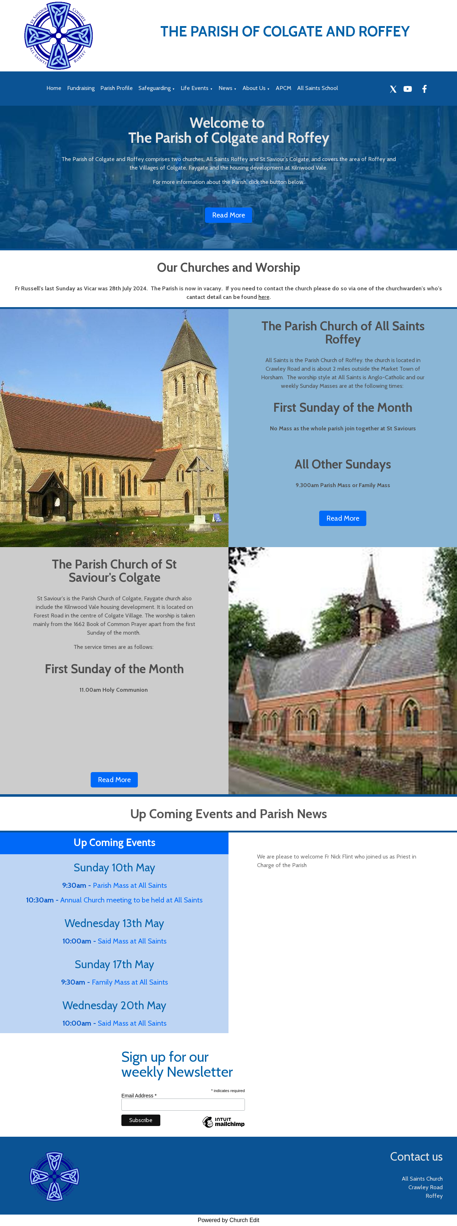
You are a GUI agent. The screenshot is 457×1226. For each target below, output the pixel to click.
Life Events (195, 88)
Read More (228, 215)
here (264, 297)
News (225, 88)
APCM (283, 88)
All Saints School (317, 88)
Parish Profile (116, 88)
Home (53, 88)
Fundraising (81, 88)
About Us (254, 88)
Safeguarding (155, 88)
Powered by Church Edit (229, 1220)
